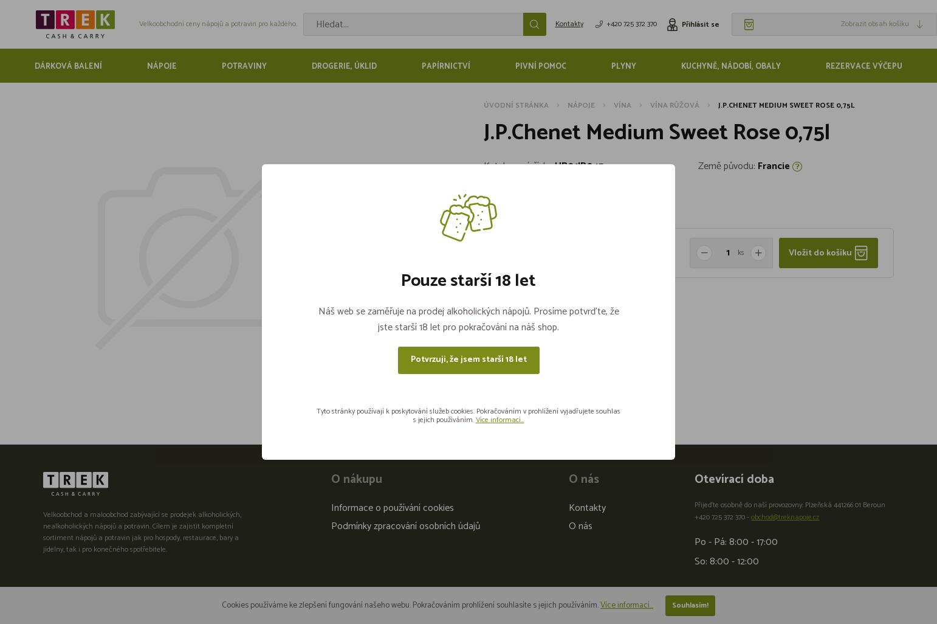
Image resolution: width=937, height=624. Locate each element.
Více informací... (500, 420)
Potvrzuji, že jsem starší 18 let (469, 360)
